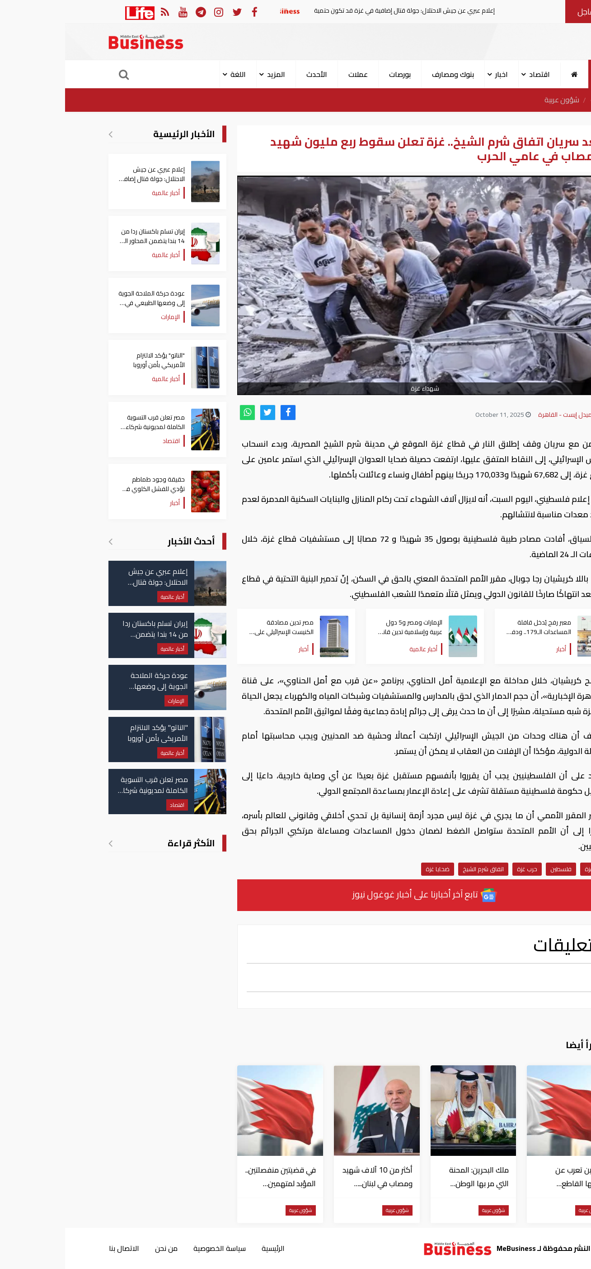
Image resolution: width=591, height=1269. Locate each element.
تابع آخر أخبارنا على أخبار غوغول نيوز (360, 895)
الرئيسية (536, 100)
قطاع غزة (531, 868)
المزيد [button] (211, 74)
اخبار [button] (436, 74)
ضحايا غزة (373, 868)
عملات (293, 74)
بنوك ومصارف (388, 74)
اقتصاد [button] (474, 74)
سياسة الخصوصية (155, 1248)
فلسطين (496, 868)
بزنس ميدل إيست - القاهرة (507, 414)
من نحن (101, 1248)
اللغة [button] (173, 74)
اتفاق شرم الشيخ (418, 868)
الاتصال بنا (58, 1248)
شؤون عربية (496, 100)
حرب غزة (462, 868)
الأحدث (251, 74)
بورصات (335, 74)
